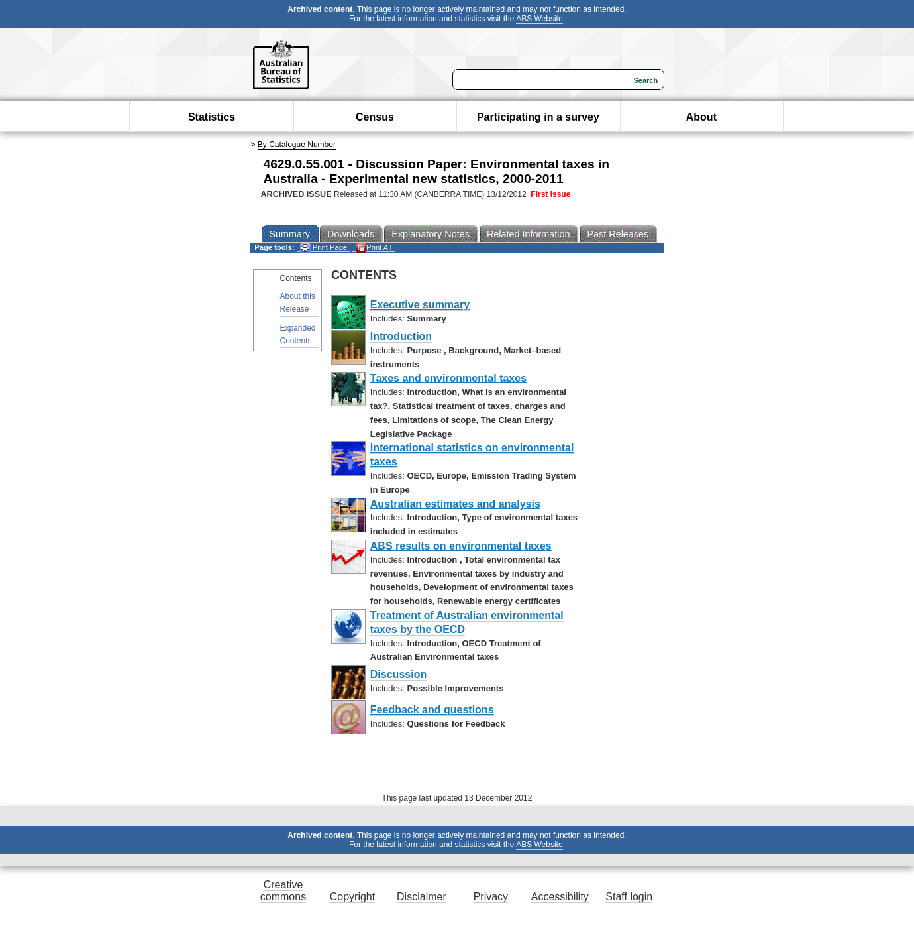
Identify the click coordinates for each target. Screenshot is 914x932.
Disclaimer (421, 896)
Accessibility (560, 896)
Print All (373, 247)
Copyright (352, 896)
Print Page (323, 247)
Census (375, 117)
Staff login (628, 896)
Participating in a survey (538, 117)
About (701, 117)
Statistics (211, 117)
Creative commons (283, 890)
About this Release (297, 303)
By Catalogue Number (297, 144)
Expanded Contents (298, 334)
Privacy (491, 896)
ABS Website (539, 18)
